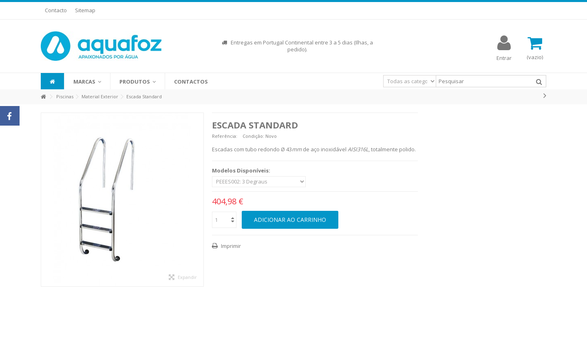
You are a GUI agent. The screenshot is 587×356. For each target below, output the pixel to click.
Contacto (56, 10)
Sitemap (85, 10)
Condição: (253, 136)
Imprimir (230, 246)
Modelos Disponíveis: (241, 170)
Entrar (504, 57)
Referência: (224, 136)
